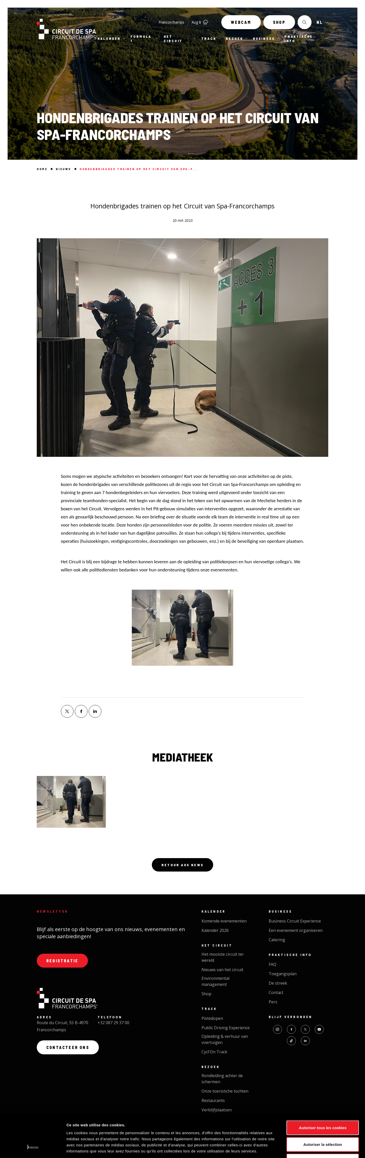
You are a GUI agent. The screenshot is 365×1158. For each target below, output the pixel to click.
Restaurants (213, 1100)
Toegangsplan (283, 973)
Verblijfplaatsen (217, 1110)
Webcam (241, 22)
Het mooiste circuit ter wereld (223, 957)
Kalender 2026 (215, 930)
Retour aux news (182, 865)
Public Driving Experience (226, 1027)
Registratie (62, 960)
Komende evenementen (224, 921)
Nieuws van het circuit (222, 969)
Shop (279, 22)
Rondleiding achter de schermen (222, 1078)
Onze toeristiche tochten (225, 1091)
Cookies (164, 1130)
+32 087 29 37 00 (113, 1022)
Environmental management (215, 981)
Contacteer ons (67, 1047)
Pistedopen (212, 1018)
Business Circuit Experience (295, 921)
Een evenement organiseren (296, 930)
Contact (276, 992)
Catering (277, 940)
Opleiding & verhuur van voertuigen (225, 1039)
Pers (273, 1002)
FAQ (272, 964)
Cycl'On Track (214, 1052)
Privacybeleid (144, 1130)
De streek (278, 983)
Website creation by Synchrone (199, 1130)
